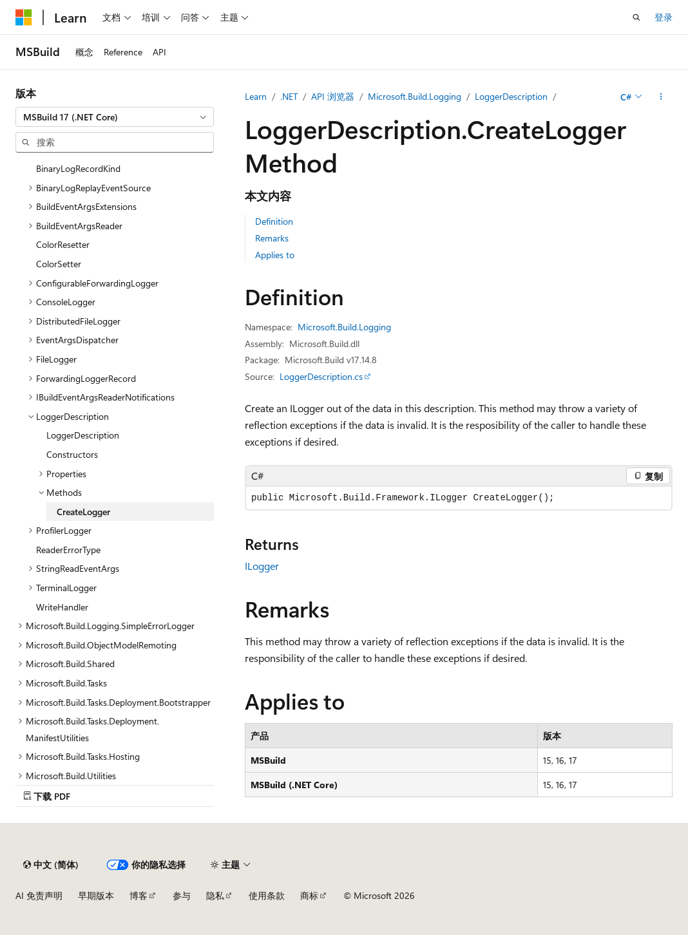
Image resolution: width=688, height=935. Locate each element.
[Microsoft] (23, 17)
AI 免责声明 (38, 895)
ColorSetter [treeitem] (58, 264)
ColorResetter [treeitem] (63, 244)
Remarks (272, 238)
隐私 (215, 895)
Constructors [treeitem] (72, 454)
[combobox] (114, 117)
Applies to (274, 255)
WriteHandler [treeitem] (62, 607)
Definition (274, 221)
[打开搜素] (636, 17)
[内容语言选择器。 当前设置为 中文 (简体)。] (50, 865)
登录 (664, 17)
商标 (309, 895)
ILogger (262, 565)
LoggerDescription (511, 96)
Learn (256, 96)
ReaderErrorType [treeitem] (68, 549)
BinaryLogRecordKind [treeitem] (78, 168)
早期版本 (96, 895)
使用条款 (267, 895)
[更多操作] (661, 96)
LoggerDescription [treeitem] (82, 435)
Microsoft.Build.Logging (414, 96)
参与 (182, 895)
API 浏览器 (332, 96)
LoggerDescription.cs (321, 376)
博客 (138, 895)
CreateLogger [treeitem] (83, 511)
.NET (289, 96)
